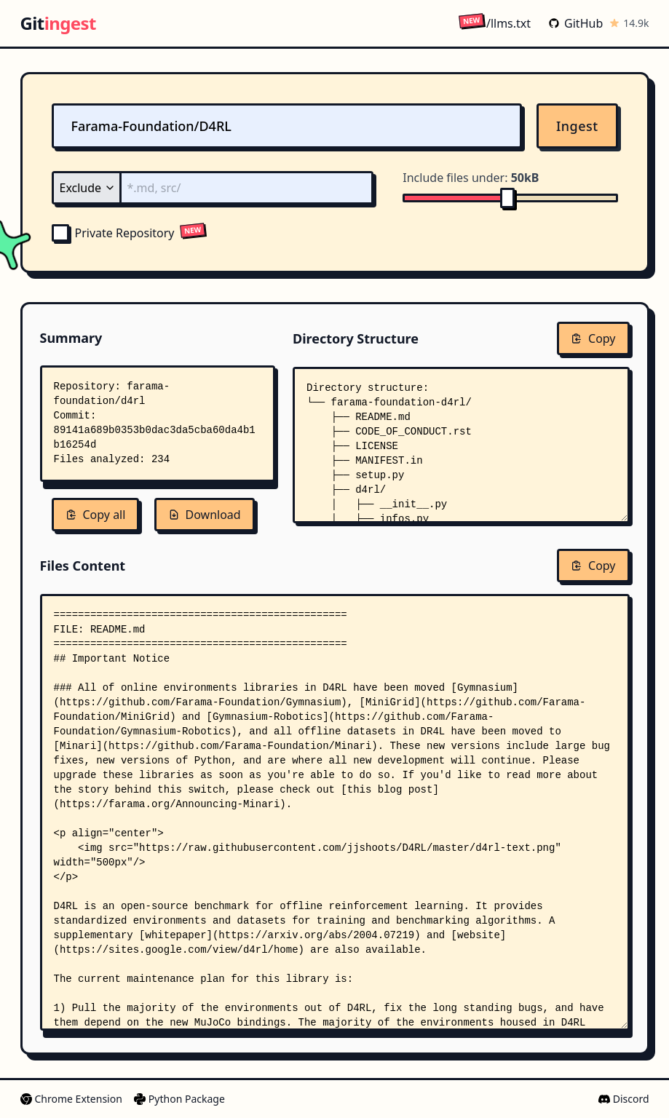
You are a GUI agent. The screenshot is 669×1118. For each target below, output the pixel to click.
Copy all (96, 515)
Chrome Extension (71, 1099)
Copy (593, 338)
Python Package (179, 1099)
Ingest (577, 126)
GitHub (575, 23)
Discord (623, 1099)
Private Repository (113, 233)
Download (204, 515)
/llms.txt (495, 23)
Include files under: (471, 178)
